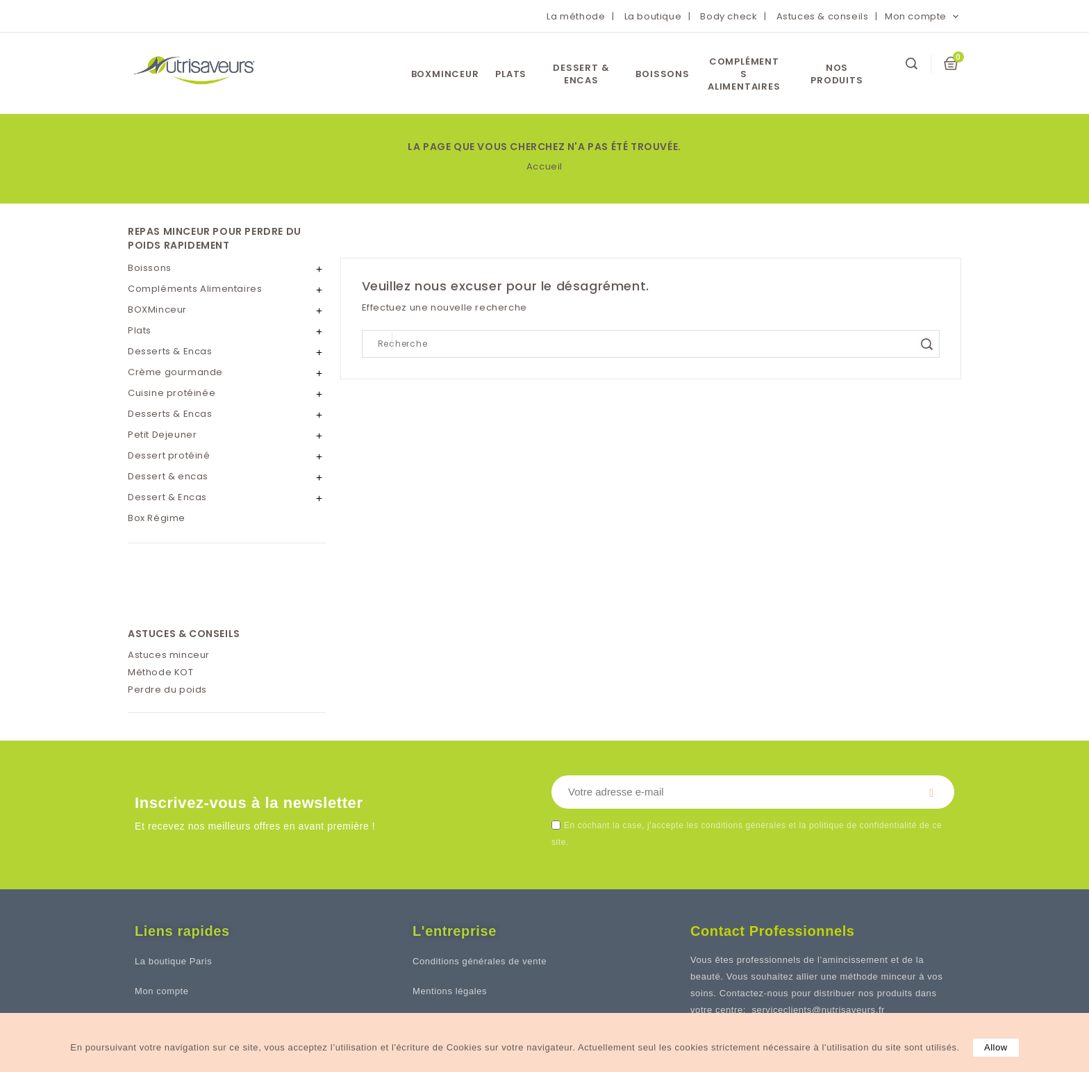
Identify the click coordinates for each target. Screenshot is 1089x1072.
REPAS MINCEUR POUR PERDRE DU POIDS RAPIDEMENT (214, 238)
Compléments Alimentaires (744, 74)
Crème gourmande (175, 372)
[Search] (651, 344)
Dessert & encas (581, 74)
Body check (728, 16)
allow (996, 1047)
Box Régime (156, 518)
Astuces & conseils (822, 16)
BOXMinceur (445, 74)
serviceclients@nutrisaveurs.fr (818, 1010)
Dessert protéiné (169, 455)
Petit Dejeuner (162, 434)
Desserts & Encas (170, 351)
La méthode (576, 16)
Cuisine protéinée (171, 392)
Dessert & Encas (167, 497)
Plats (510, 74)
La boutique (653, 16)
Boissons (662, 74)
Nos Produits (836, 74)
